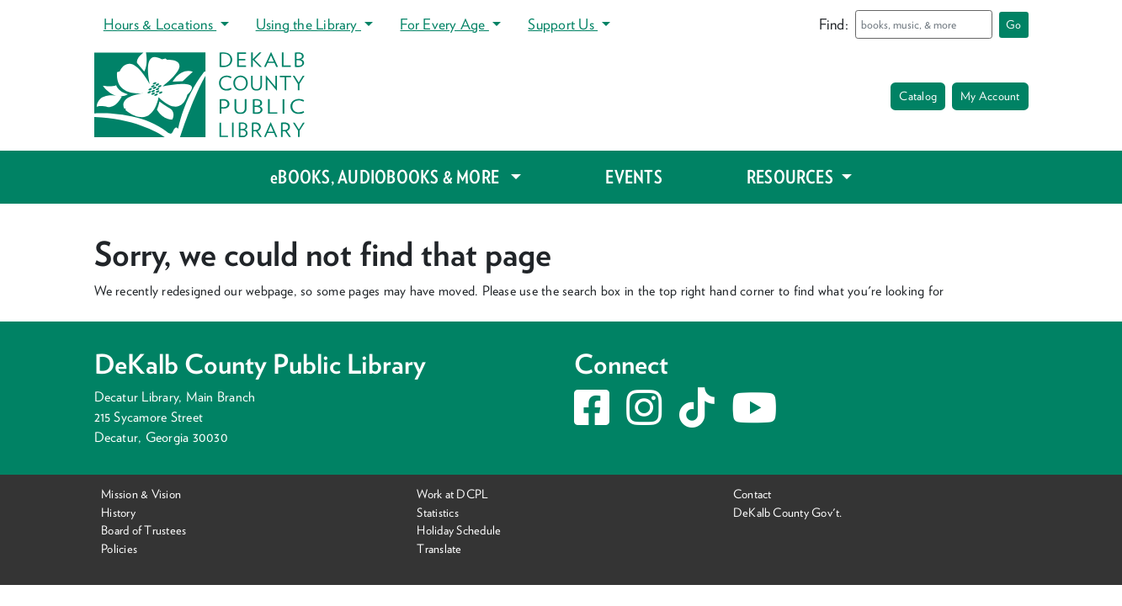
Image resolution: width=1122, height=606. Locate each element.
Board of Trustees (143, 530)
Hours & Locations (160, 24)
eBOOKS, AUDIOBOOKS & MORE (388, 177)
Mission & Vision (141, 493)
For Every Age (444, 24)
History (118, 512)
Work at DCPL (452, 493)
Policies (119, 548)
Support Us (563, 24)
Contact (752, 493)
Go (1013, 24)
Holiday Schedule (459, 530)
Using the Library (308, 24)
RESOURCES (792, 177)
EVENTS (633, 177)
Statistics (437, 512)
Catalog (918, 96)
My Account (989, 96)
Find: (833, 24)
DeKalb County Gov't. (788, 512)
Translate (439, 548)
